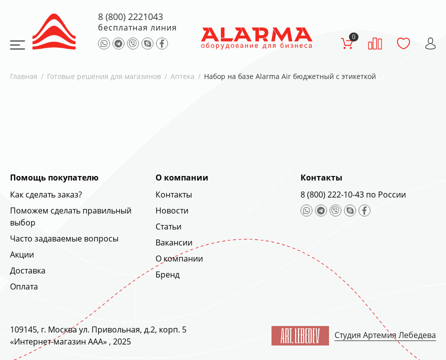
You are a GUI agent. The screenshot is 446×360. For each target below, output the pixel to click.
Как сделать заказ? (46, 194)
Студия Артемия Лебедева (385, 335)
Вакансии (174, 242)
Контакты (174, 194)
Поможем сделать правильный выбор (71, 216)
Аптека (182, 76)
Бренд (168, 274)
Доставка (28, 270)
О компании (179, 258)
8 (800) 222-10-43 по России (353, 194)
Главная (24, 76)
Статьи (169, 226)
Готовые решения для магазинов (104, 76)
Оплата (24, 286)
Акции (22, 254)
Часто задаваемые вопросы (64, 238)
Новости (172, 210)
